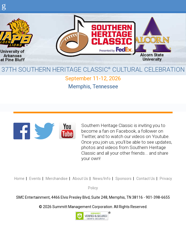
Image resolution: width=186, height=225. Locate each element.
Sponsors (123, 178)
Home (19, 178)
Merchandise (57, 178)
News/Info (102, 178)
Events (35, 178)
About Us (80, 178)
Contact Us (145, 178)
